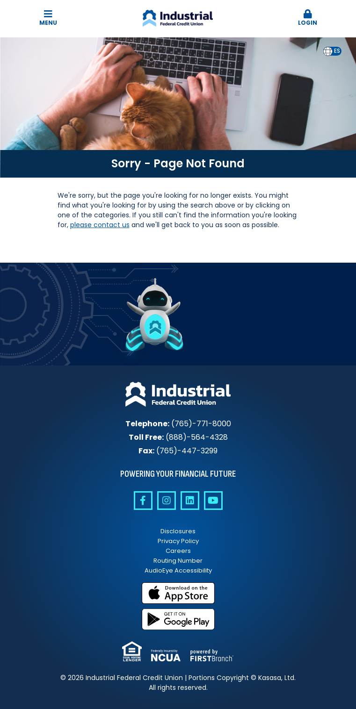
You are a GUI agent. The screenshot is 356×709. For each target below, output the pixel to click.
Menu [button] (48, 18)
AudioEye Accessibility (178, 570)
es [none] (337, 51)
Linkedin (190, 500)
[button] (307, 18)
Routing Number (178, 560)
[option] (337, 51)
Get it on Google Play (178, 619)
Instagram (166, 500)
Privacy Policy (178, 541)
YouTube (213, 500)
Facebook (143, 500)
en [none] (328, 51)
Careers (178, 550)
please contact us (100, 224)
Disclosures (178, 531)
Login (307, 18)
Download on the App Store (178, 593)
